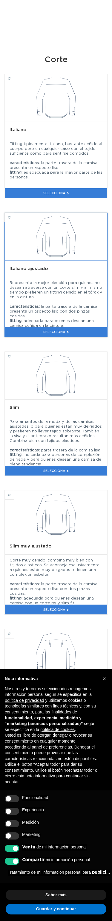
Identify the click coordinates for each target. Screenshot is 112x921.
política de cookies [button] (57, 729)
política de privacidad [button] (24, 700)
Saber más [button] (56, 894)
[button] (104, 678)
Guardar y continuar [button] (56, 908)
